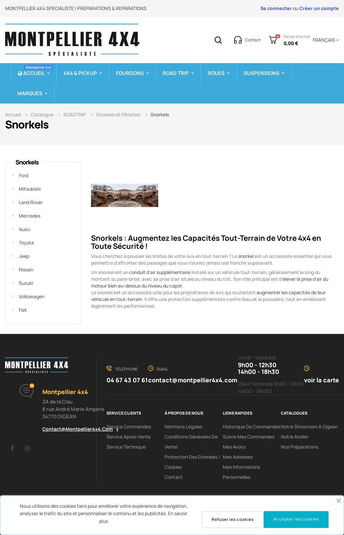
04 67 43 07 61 (127, 380)
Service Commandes (128, 426)
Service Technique (126, 447)
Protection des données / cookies (192, 462)
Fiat (23, 310)
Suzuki (26, 283)
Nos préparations (299, 447)
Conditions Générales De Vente (191, 441)
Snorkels (27, 162)
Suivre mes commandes (248, 436)
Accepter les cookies (296, 519)
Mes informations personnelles (241, 472)
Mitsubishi (30, 189)
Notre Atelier (294, 436)
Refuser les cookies (233, 519)
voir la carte (321, 380)
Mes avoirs (234, 447)
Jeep (24, 256)
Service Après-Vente (128, 436)
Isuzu (24, 229)
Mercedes (29, 216)
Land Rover (31, 202)
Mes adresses (238, 457)
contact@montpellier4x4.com (77, 429)
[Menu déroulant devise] (324, 40)
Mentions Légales (183, 426)
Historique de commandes (251, 426)
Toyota (26, 242)
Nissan (26, 269)
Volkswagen (31, 296)
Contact (174, 477)
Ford (23, 175)
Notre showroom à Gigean (309, 426)
